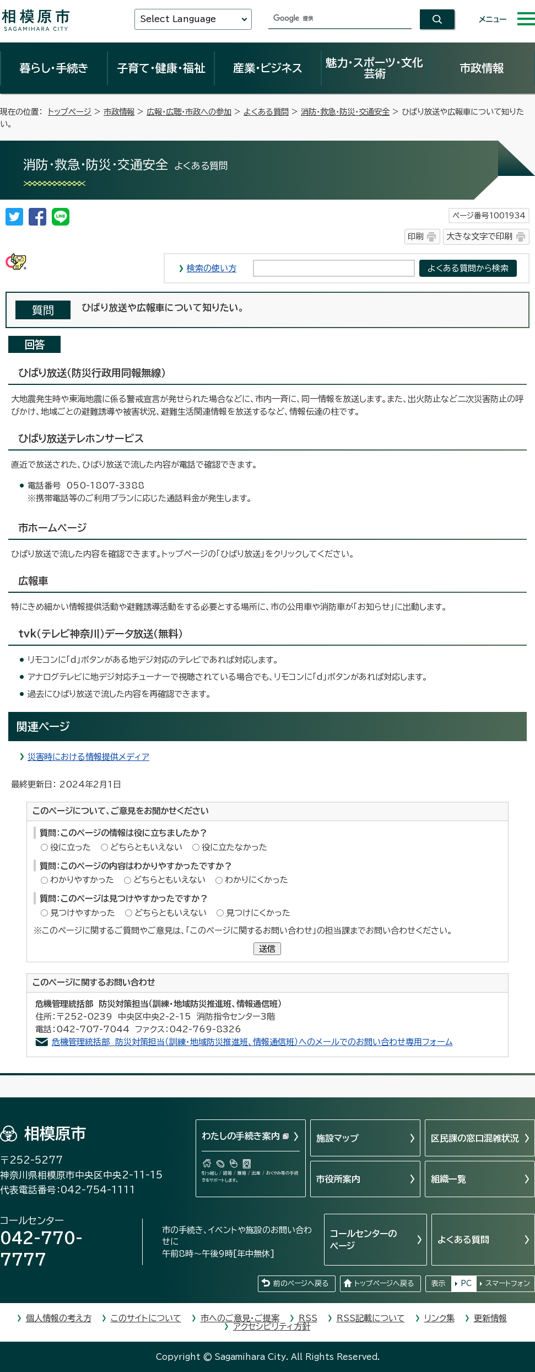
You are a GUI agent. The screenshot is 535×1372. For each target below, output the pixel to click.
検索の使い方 (211, 268)
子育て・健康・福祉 (161, 67)
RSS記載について (371, 1318)
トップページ (69, 112)
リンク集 (439, 1318)
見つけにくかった (258, 913)
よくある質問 (266, 112)
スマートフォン (507, 1283)
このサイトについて (146, 1318)
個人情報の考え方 (58, 1318)
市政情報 (482, 67)
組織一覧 (448, 1179)
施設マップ (337, 1138)
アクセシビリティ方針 (271, 1326)
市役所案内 (338, 1179)
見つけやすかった (82, 913)
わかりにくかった (256, 880)
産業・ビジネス (267, 67)
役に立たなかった (234, 847)
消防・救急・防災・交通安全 (345, 112)
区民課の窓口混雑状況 (475, 1138)
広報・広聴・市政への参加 (189, 112)
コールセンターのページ (363, 1239)
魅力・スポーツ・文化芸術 (374, 68)
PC (466, 1283)
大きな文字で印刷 (479, 236)
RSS (308, 1318)
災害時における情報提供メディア (88, 757)
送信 (267, 949)
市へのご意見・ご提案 (240, 1318)
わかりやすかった (82, 880)
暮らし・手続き (54, 67)
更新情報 (490, 1318)
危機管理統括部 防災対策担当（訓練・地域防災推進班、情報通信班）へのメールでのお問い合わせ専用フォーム (252, 1042)
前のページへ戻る (300, 1283)
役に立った (70, 847)
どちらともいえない (146, 847)
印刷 (415, 236)
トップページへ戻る (384, 1283)
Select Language (178, 19)
